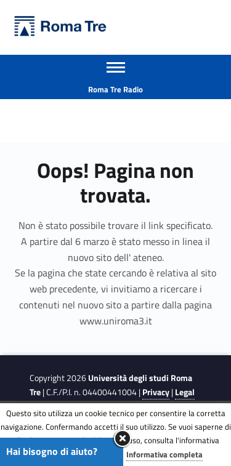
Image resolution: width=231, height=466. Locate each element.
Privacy (155, 392)
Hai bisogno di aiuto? (51, 451)
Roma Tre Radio (115, 89)
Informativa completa (164, 454)
